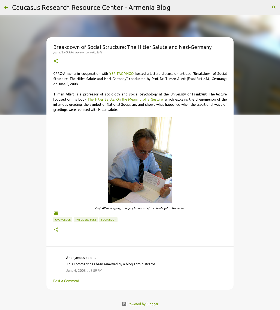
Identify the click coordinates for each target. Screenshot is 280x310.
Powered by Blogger (140, 304)
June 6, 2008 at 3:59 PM (84, 270)
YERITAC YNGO (121, 74)
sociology (108, 219)
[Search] (176, 7)
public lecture (86, 219)
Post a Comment (66, 281)
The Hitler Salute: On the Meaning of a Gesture (125, 99)
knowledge (63, 219)
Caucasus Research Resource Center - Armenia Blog (91, 7)
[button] (55, 61)
